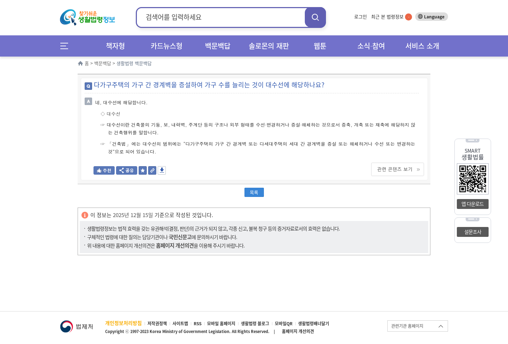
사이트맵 (180, 323)
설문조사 (472, 231)
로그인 (360, 16)
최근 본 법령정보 (391, 16)
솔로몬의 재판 (269, 46)
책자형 (115, 46)
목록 (254, 192)
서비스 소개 (422, 46)
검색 (315, 17)
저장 (162, 170)
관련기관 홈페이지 (407, 326)
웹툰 (320, 46)
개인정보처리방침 (123, 322)
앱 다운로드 (472, 203)
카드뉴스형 (166, 46)
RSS (197, 323)
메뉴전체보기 (66, 46)
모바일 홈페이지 (221, 323)
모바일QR (283, 323)
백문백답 (217, 46)
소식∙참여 (371, 46)
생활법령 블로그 (255, 323)
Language (434, 16)
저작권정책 (157, 323)
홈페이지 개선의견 (298, 331)
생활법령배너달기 (313, 323)
